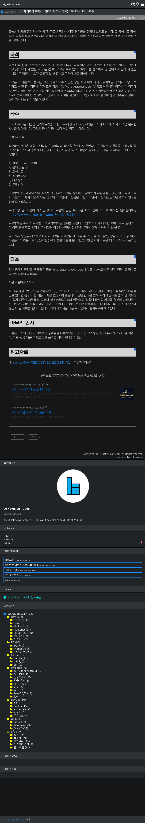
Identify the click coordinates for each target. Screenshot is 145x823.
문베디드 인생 (20, 614)
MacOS (20, 773)
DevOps (18, 744)
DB (15, 687)
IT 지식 (20, 728)
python (21, 664)
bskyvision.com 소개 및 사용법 (22, 642)
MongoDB (21, 693)
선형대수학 (22, 722)
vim (17, 709)
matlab (20, 680)
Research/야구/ (12, 11)
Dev (16, 661)
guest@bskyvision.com (13, 819)
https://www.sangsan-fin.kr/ (27, 429)
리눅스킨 (17, 604)
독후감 (20, 782)
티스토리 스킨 (23, 789)
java (18, 668)
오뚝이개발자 (18, 619)
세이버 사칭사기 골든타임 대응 (31, 434)
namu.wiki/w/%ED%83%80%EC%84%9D (41, 407)
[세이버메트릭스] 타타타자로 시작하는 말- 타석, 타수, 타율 (59, 11)
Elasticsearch (23, 696)
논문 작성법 (22, 738)
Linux (19, 766)
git (18, 747)
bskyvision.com (11, 4)
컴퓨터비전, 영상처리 (28, 715)
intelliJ (19, 706)
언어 (18, 741)
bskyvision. (136, 501)
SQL (18, 690)
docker (20, 750)
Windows (22, 770)
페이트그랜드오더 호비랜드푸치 (31, 457)
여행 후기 (21, 785)
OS (15, 763)
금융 (18, 734)
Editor (17, 699)
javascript (22, 674)
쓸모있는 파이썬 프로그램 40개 (29, 609)
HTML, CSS (23, 677)
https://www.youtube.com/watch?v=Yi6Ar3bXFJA (43, 259)
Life (16, 776)
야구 (18, 731)
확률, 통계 (22, 725)
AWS (19, 757)
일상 (18, 779)
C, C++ (20, 683)
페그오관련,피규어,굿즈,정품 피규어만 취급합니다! (39, 461)
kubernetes (22, 754)
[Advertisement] (72, 48)
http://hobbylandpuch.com (27, 452)
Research (19, 712)
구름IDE (20, 760)
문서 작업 (21, 792)
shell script (22, 671)
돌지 (12, 625)
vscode (20, 703)
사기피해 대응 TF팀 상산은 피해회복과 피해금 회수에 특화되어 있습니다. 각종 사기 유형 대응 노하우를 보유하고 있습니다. (63, 440)
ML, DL (20, 719)
